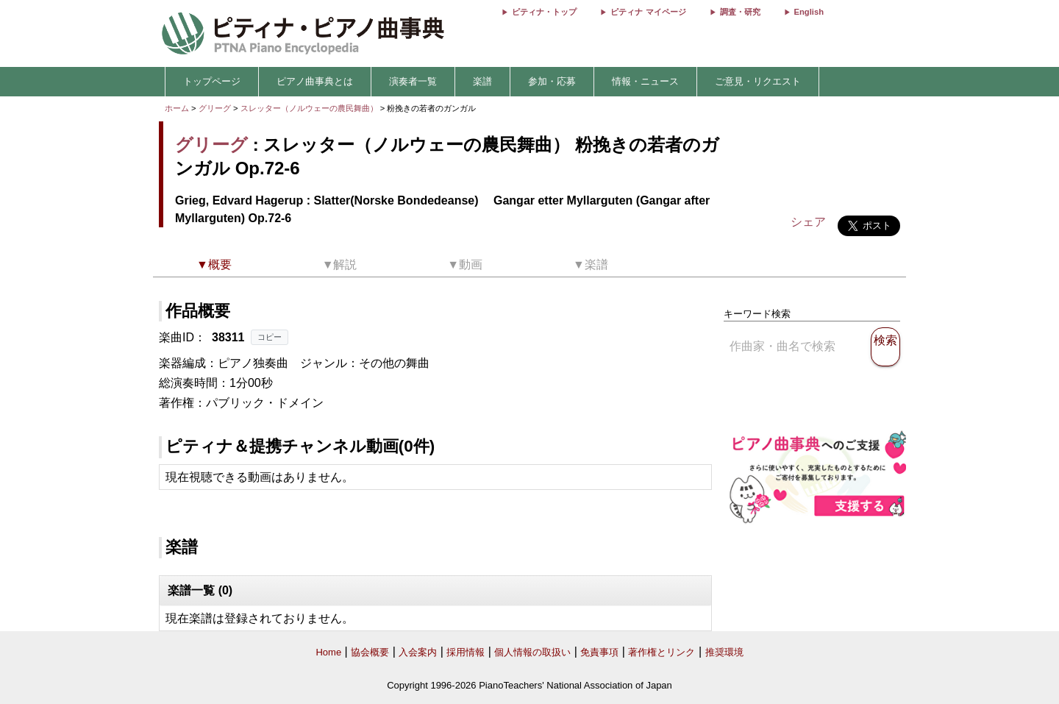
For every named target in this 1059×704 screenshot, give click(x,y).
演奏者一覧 (413, 81)
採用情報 (465, 652)
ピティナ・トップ (544, 11)
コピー (269, 337)
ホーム (177, 108)
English (809, 11)
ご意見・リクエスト (758, 81)
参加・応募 (552, 81)
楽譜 (482, 81)
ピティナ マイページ (647, 11)
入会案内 (418, 652)
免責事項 (599, 652)
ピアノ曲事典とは (315, 81)
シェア (808, 222)
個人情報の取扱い (532, 652)
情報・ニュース (645, 81)
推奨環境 (724, 652)
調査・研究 (740, 11)
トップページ (211, 81)
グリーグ (215, 108)
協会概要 (370, 652)
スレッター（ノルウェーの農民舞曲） (310, 108)
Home (328, 652)
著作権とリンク (661, 652)
